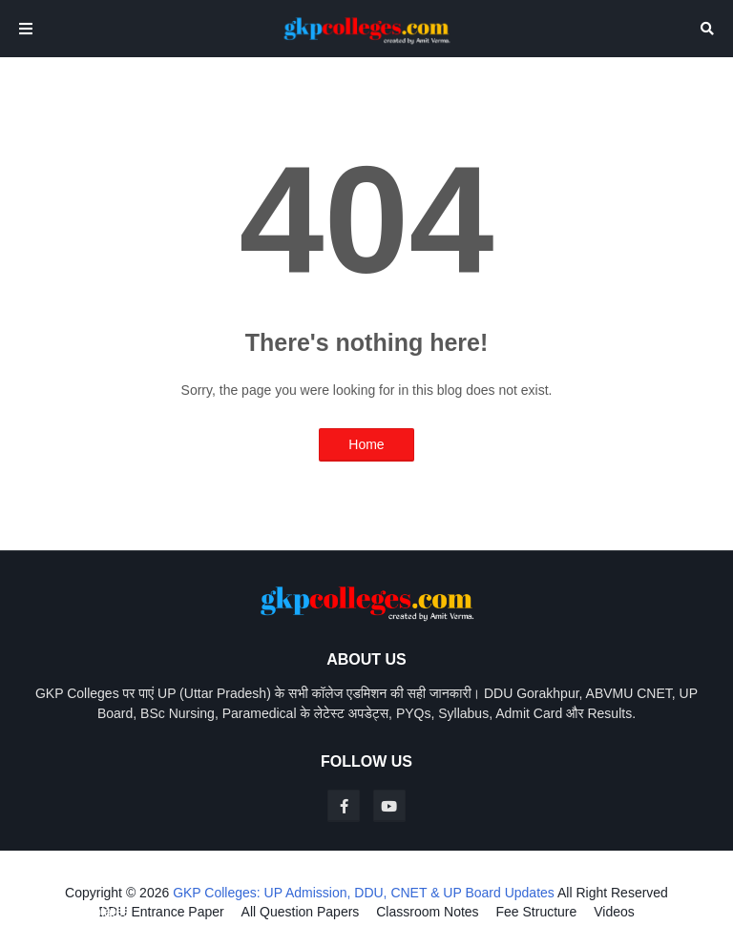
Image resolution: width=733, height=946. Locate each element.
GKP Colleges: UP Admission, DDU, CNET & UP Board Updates (364, 892)
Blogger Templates (74, 911)
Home (366, 444)
